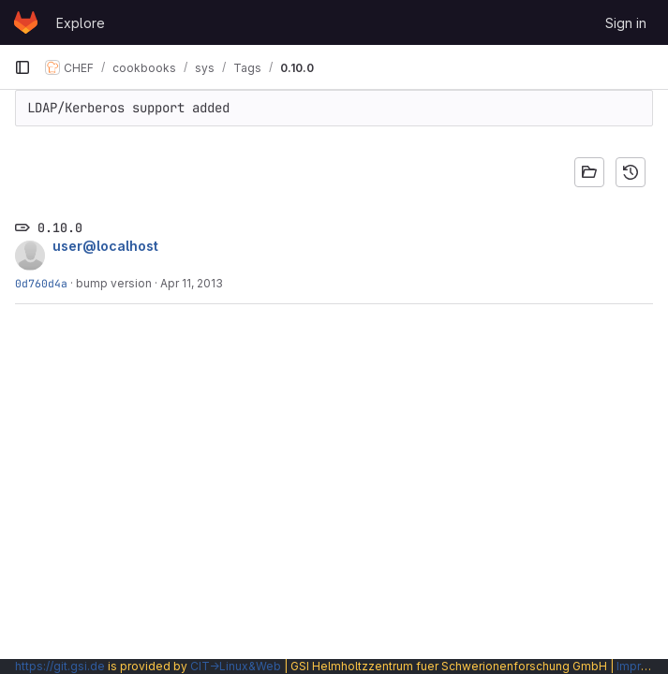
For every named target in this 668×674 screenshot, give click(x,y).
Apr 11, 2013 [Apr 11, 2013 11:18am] (191, 283)
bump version (114, 283)
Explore (80, 23)
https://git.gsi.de (60, 666)
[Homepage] (25, 22)
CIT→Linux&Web (235, 666)
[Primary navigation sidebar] (22, 67)
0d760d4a (41, 283)
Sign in (625, 23)
